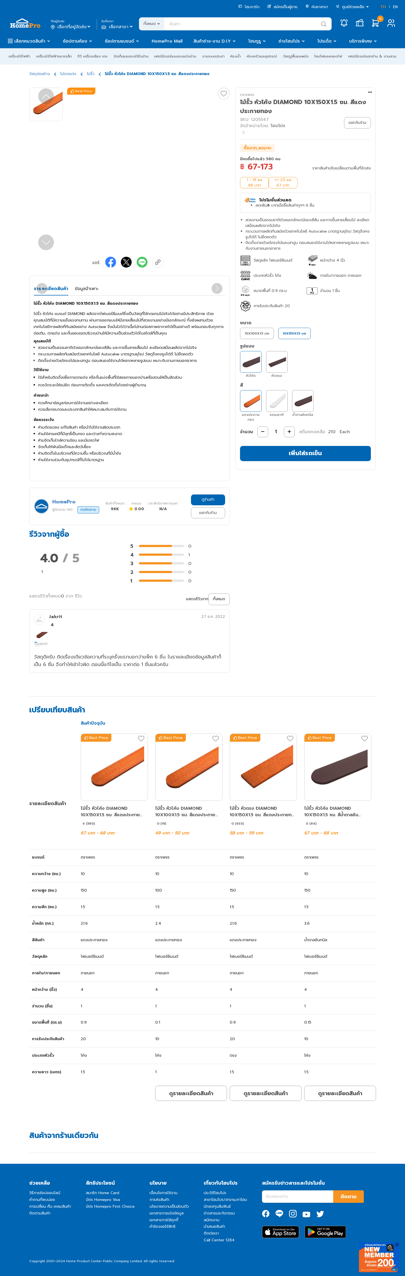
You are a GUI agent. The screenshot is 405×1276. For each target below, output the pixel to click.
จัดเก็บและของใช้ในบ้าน (131, 56)
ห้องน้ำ (235, 56)
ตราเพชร (247, 95)
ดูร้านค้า (208, 499)
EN (395, 7)
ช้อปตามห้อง (75, 41)
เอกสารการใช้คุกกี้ (164, 1220)
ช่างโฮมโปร (289, 41)
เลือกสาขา (117, 27)
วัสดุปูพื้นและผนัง (296, 56)
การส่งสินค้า (159, 1200)
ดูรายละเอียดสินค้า (191, 1093)
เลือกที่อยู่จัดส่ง (71, 27)
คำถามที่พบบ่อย (42, 1200)
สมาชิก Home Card (102, 1193)
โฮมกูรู (254, 41)
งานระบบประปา (213, 56)
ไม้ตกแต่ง (68, 74)
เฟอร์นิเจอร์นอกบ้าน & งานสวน (372, 56)
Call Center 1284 (219, 1240)
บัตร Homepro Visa (103, 1200)
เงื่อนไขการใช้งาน (163, 1193)
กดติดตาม (88, 509)
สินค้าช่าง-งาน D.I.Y (212, 41)
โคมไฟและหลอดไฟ (328, 56)
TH (383, 7)
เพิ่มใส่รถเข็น (305, 453)
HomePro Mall (167, 41)
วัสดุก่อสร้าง (39, 74)
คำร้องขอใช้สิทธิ (163, 1226)
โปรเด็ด (324, 41)
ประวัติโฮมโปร (215, 1193)
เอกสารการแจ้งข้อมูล (167, 1213)
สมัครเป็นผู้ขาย (282, 7)
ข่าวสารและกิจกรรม (219, 1213)
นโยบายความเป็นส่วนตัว (169, 1206)
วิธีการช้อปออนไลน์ (44, 1193)
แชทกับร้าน (208, 513)
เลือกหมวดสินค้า (29, 41)
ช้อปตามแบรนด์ (119, 41)
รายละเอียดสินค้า (51, 288)
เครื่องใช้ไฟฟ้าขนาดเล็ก (54, 56)
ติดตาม (349, 1196)
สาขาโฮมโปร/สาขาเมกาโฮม (225, 1200)
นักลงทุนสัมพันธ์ (217, 1206)
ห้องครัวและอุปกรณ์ (262, 56)
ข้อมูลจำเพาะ (86, 288)
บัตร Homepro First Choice (110, 1206)
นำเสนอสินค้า (214, 1226)
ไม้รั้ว (91, 74)
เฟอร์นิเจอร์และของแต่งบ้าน (175, 56)
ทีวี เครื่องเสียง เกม (92, 56)
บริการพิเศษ (360, 41)
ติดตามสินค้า (39, 1213)
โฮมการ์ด (249, 7)
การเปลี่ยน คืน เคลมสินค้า (50, 1206)
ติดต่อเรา (211, 1233)
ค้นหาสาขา (316, 7)
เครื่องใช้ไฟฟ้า (19, 56)
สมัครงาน (211, 1220)
